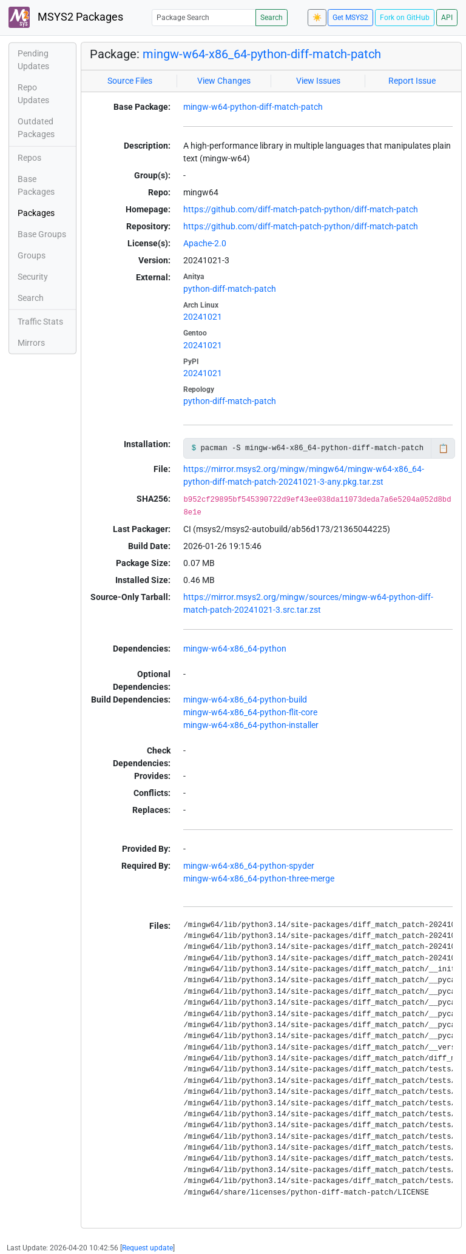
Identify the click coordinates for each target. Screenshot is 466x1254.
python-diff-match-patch (229, 289)
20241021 (202, 317)
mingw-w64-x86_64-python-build (245, 699)
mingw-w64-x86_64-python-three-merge (258, 878)
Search (271, 17)
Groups (32, 255)
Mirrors (31, 343)
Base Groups (42, 234)
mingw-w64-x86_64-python (234, 648)
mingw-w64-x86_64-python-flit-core (250, 712)
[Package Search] (204, 17)
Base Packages (36, 185)
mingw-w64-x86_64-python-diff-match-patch (262, 54)
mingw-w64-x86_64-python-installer (251, 725)
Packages (36, 213)
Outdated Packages (36, 127)
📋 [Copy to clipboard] (443, 448)
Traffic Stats (40, 321)
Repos (29, 158)
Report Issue (412, 81)
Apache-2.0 (204, 243)
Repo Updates (33, 94)
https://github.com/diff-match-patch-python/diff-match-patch (300, 209)
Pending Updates (33, 60)
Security (33, 276)
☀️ (317, 17)
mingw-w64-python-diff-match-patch (253, 107)
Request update (147, 1248)
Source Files (129, 81)
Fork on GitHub (405, 17)
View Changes (224, 81)
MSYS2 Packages (65, 17)
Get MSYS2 (350, 17)
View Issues (318, 81)
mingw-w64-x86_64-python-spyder (248, 866)
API (447, 17)
